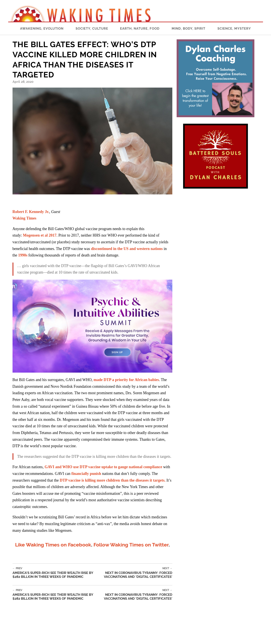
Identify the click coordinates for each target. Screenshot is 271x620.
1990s (22, 255)
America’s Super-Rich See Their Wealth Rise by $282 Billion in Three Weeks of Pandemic (55, 573)
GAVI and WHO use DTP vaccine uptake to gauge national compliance (103, 467)
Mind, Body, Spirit (188, 28)
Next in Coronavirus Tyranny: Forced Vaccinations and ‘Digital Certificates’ (134, 573)
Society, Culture (92, 28)
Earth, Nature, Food (140, 28)
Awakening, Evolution (41, 28)
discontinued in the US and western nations (127, 249)
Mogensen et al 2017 (39, 235)
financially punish (86, 473)
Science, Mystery (234, 28)
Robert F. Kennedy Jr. (31, 212)
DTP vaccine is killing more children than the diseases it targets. (112, 480)
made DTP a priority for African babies (126, 380)
